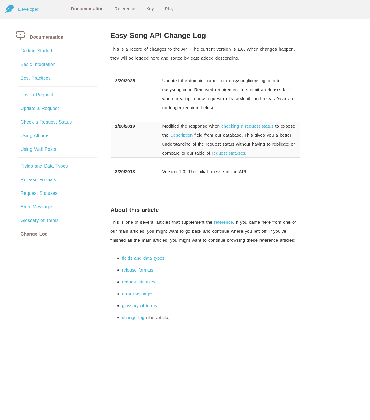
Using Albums (35, 135)
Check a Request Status (46, 122)
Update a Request (40, 108)
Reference (124, 8)
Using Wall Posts (38, 149)
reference (223, 222)
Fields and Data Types (44, 166)
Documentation (87, 8)
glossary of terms (139, 305)
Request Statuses (39, 193)
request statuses (228, 153)
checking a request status (247, 126)
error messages (137, 293)
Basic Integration (38, 64)
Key (150, 8)
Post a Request (37, 94)
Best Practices (36, 78)
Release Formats (38, 179)
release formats (137, 269)
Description (181, 135)
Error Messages (37, 206)
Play (169, 8)
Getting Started (36, 50)
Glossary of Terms (40, 220)
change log (133, 317)
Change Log (34, 234)
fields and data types (143, 258)
